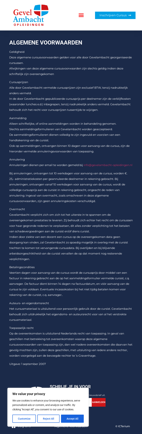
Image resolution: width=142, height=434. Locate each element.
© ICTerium (122, 426)
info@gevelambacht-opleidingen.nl (108, 165)
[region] (48, 407)
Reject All (48, 418)
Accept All (72, 418)
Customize (24, 418)
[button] (81, 15)
